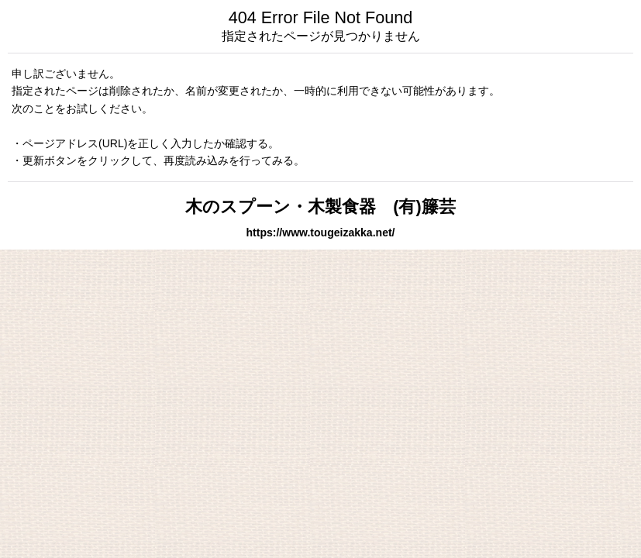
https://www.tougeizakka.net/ (320, 232)
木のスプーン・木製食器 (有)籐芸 (320, 206)
